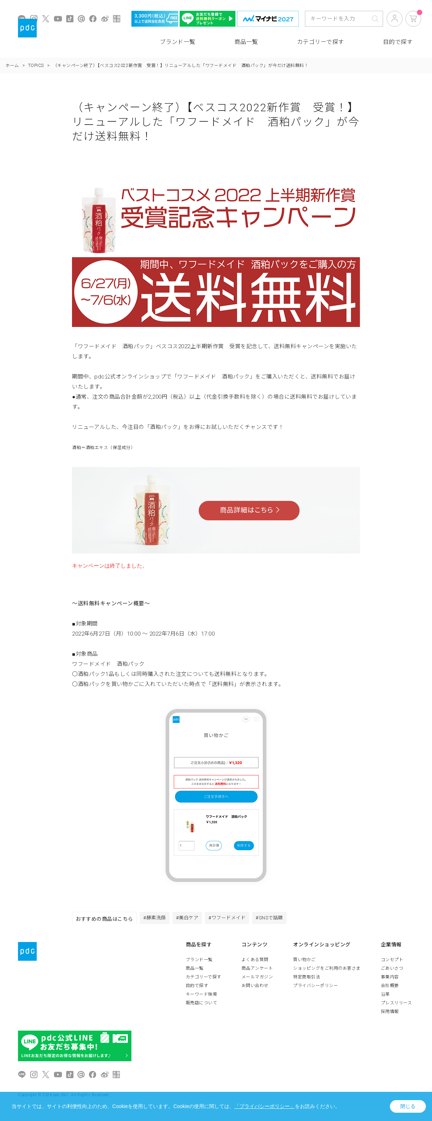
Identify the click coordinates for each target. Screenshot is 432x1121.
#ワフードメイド (235, 919)
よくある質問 (255, 961)
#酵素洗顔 (156, 919)
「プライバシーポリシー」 (264, 1106)
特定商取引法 (306, 979)
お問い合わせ (255, 987)
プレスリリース (396, 1005)
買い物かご (304, 961)
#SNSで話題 (281, 919)
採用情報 (390, 1013)
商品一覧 (246, 42)
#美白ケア (192, 919)
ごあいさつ (392, 970)
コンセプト (392, 961)
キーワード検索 (201, 996)
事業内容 (390, 979)
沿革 (385, 996)
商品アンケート (257, 970)
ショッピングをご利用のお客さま (327, 970)
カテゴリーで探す (320, 42)
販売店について (201, 1005)
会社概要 (390, 987)
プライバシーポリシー (315, 987)
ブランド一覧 (177, 42)
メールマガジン (257, 979)
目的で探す (398, 42)
